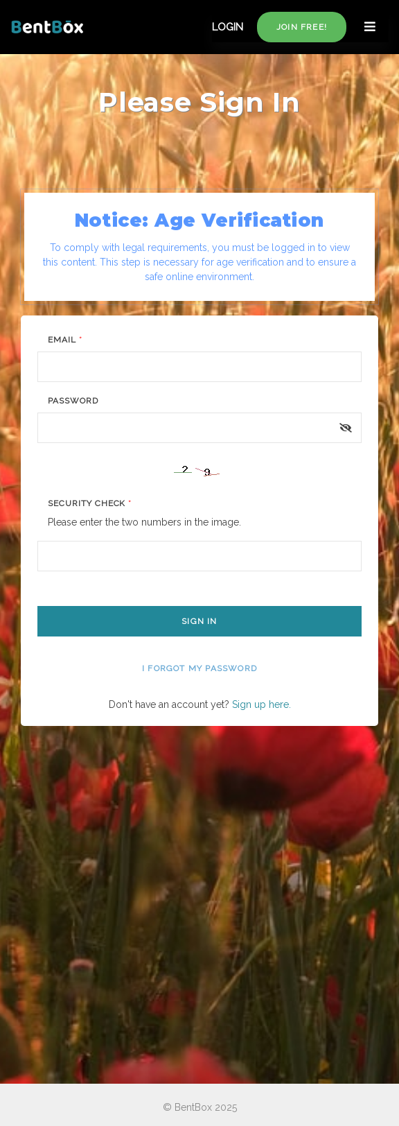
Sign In (199, 621)
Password (73, 401)
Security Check (90, 503)
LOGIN (227, 27)
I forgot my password (199, 668)
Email (65, 340)
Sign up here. (261, 704)
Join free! (301, 27)
